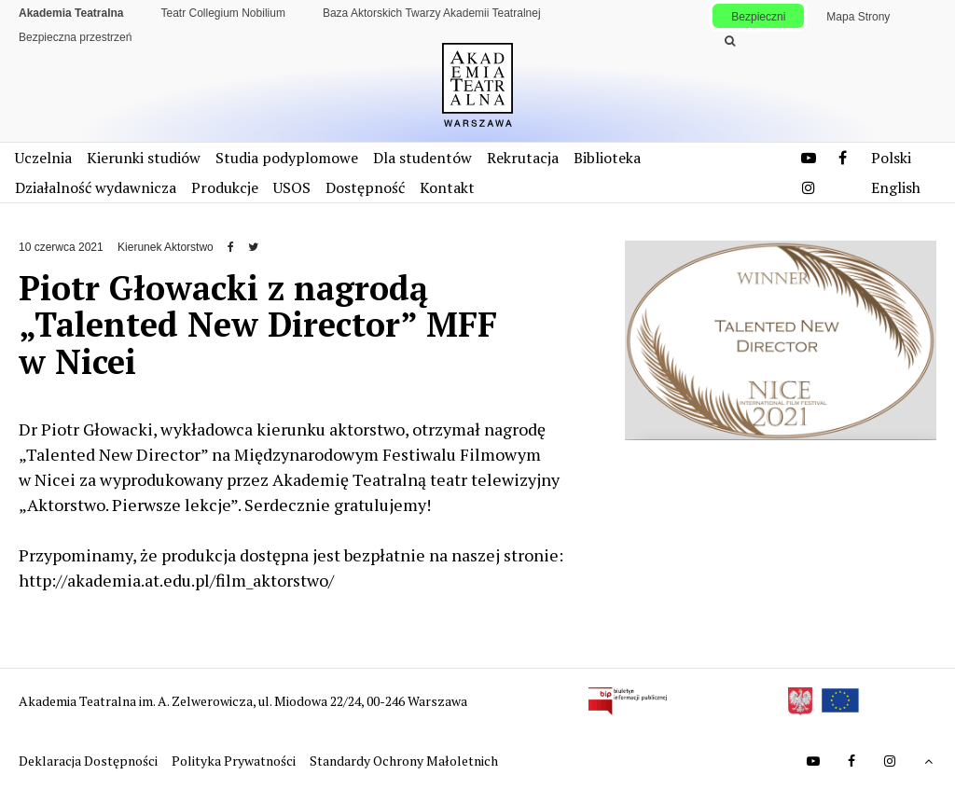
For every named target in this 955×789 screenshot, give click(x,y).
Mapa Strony (858, 16)
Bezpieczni (758, 16)
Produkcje (224, 187)
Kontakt (447, 187)
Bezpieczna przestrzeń (75, 37)
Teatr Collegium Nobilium (223, 13)
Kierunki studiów (144, 157)
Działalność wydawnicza (95, 187)
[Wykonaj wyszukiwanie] (730, 41)
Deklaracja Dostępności (89, 760)
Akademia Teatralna (71, 13)
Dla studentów (422, 157)
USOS (292, 187)
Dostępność (365, 187)
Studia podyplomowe (286, 157)
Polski (891, 157)
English (895, 187)
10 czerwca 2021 (61, 247)
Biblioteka (607, 157)
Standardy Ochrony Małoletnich (404, 760)
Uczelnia (43, 157)
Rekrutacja (523, 157)
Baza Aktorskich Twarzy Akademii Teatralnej (432, 13)
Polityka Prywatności (235, 760)
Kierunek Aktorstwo (166, 247)
